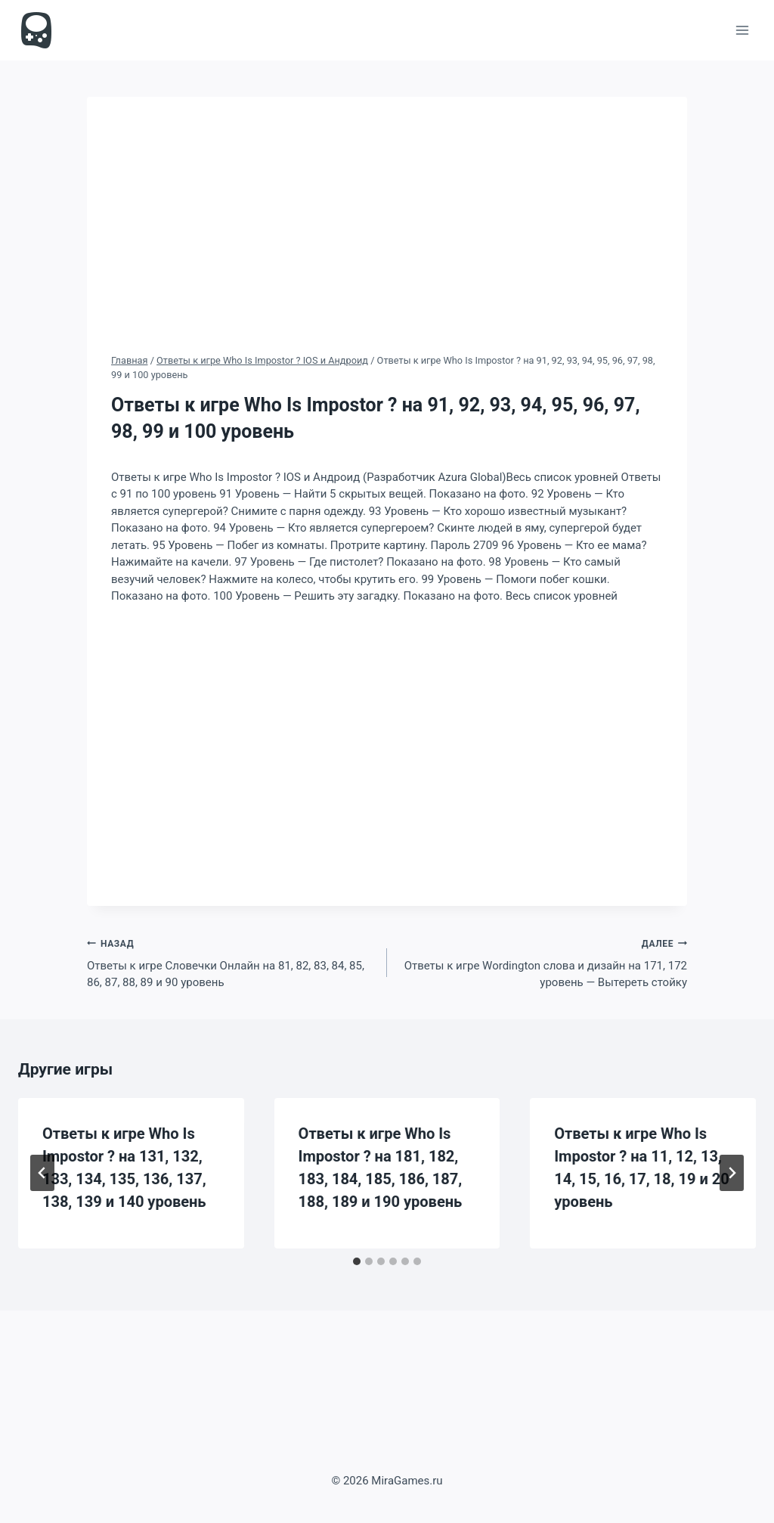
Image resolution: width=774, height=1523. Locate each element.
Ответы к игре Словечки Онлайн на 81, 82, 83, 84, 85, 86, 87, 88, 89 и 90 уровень (231, 962)
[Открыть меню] (742, 30)
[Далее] (732, 1173)
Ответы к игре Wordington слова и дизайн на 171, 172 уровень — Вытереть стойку (542, 962)
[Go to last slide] (42, 1173)
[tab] (357, 1261)
